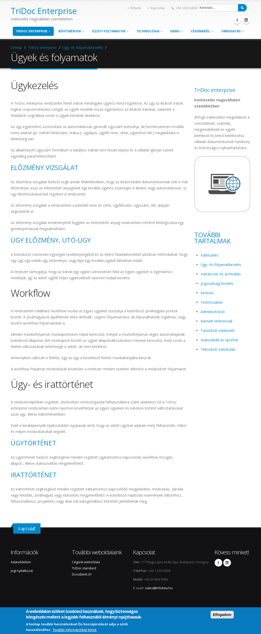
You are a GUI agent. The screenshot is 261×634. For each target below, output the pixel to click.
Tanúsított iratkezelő (217, 330)
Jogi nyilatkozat (22, 571)
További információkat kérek (74, 630)
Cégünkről (202, 31)
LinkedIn (227, 563)
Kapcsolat (156, 8)
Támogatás (232, 31)
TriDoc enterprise (33, 31)
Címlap (16, 47)
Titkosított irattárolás (218, 349)
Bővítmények (71, 31)
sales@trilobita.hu (159, 588)
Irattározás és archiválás (221, 274)
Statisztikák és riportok (219, 339)
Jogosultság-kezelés (217, 283)
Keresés (207, 292)
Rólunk (134, 8)
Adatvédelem (21, 562)
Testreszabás (212, 302)
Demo (176, 31)
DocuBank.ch (82, 574)
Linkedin (246, 20)
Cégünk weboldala (86, 562)
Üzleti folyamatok (110, 31)
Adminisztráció (213, 311)
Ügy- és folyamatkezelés (82, 47)
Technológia (149, 31)
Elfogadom (222, 615)
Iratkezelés (209, 255)
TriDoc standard (84, 568)
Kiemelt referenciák (216, 321)
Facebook (237, 20)
